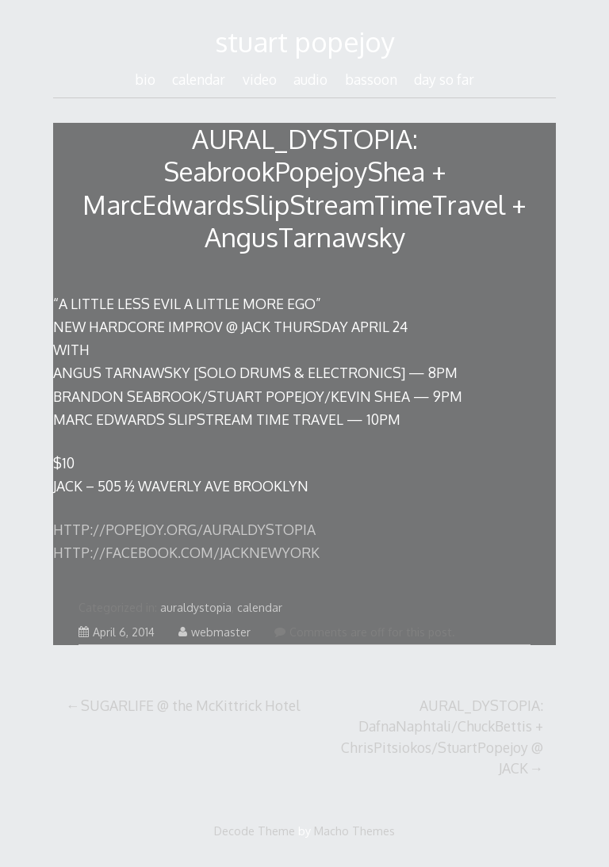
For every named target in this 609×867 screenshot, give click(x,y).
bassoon (371, 79)
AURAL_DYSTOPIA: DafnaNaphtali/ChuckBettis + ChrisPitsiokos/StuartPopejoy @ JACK (442, 737)
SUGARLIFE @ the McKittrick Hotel (190, 705)
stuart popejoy (305, 42)
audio (310, 79)
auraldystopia (196, 607)
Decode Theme (254, 830)
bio (145, 79)
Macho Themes (354, 830)
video (260, 79)
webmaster (214, 632)
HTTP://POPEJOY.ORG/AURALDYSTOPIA (184, 529)
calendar (198, 79)
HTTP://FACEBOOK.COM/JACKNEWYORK (186, 552)
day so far (444, 79)
